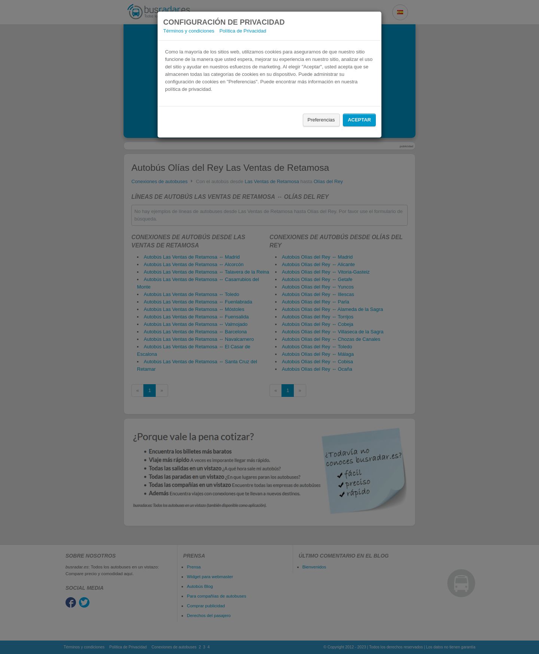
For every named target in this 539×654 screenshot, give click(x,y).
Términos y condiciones (188, 31)
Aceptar (359, 120)
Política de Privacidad (242, 31)
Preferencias (321, 120)
